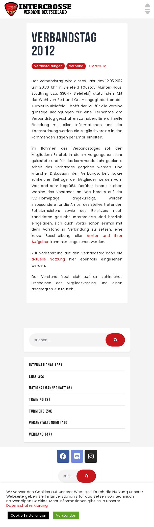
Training (36, 399)
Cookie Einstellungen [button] (28, 515)
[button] (147, 10)
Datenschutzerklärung (27, 505)
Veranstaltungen (48, 66)
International (41, 364)
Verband (76, 66)
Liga (32, 376)
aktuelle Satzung (48, 259)
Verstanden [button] (66, 515)
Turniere (36, 411)
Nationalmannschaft (47, 388)
